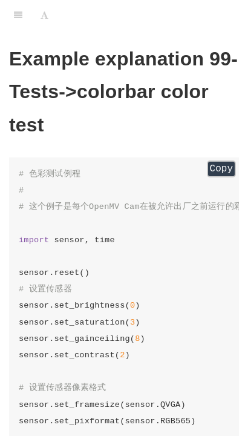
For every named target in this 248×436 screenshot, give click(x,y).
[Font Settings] (44, 15)
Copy (221, 169)
